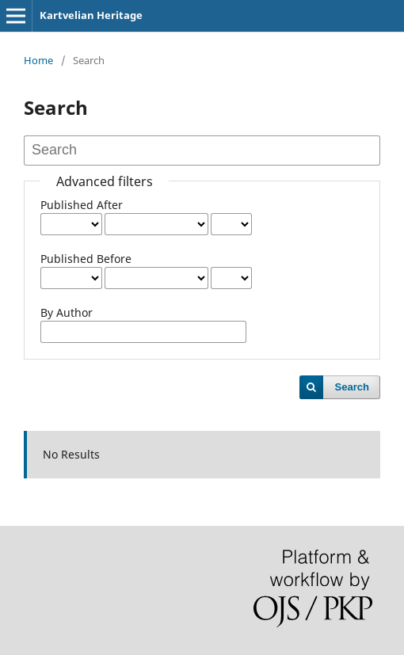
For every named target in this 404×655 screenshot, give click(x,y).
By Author (66, 312)
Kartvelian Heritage (91, 15)
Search (352, 387)
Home (38, 60)
